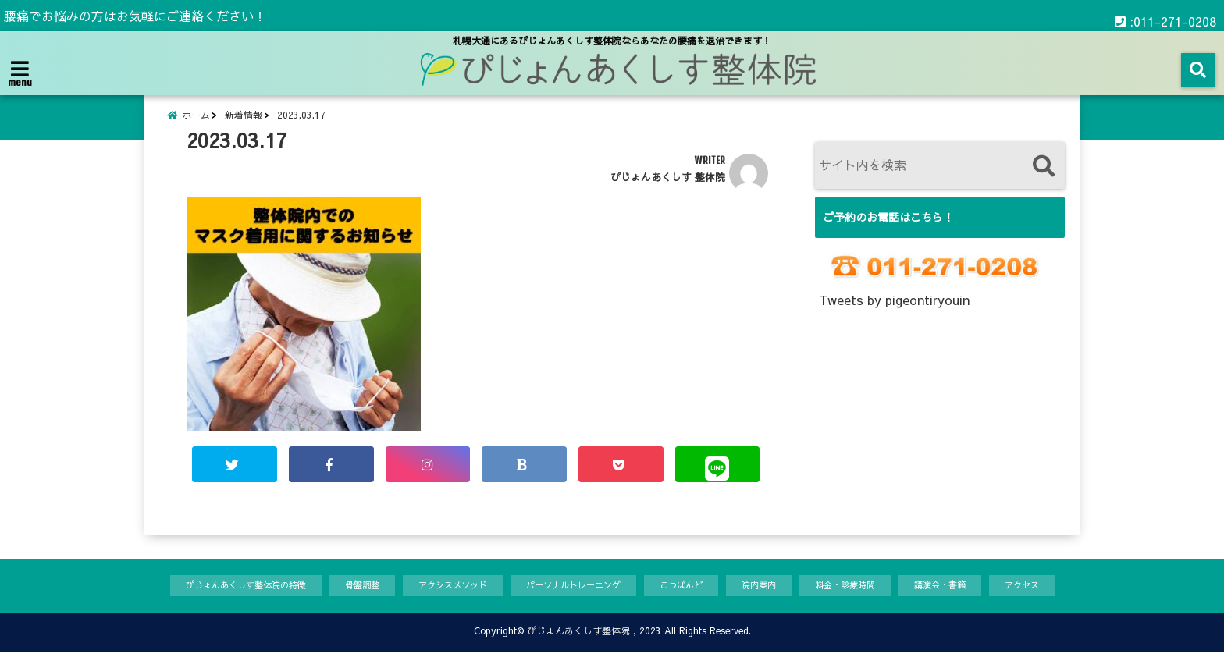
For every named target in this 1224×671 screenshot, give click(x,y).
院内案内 (778, 603)
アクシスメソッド (438, 603)
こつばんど (693, 603)
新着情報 (243, 122)
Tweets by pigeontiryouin (894, 314)
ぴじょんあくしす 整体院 (667, 191)
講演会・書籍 (978, 603)
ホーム (196, 122)
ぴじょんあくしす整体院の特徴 (208, 603)
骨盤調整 (338, 603)
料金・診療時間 (873, 603)
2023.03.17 (301, 122)
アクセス (1068, 603)
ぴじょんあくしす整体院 (578, 649)
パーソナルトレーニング (573, 603)
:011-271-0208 (1165, 15)
